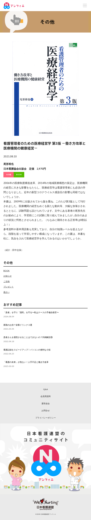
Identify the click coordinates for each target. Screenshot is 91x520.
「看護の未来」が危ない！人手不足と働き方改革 (25, 362)
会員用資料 (45, 396)
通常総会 (45, 403)
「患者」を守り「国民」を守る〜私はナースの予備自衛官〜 (31, 312)
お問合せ (45, 410)
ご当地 (6, 281)
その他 (8, 174)
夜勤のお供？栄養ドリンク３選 (17, 325)
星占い (6, 292)
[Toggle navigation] (84, 5)
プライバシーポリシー (45, 417)
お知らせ (7, 276)
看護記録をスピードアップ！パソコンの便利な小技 (27, 349)
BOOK (19, 174)
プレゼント (8, 286)
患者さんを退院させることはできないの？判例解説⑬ (28, 337)
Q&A (45, 389)
